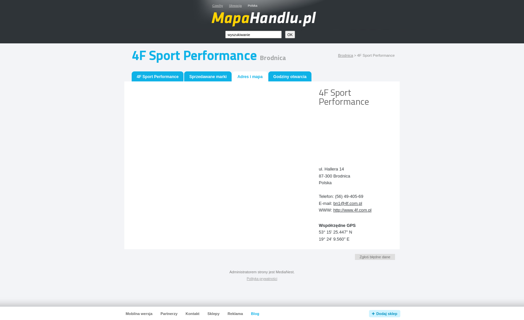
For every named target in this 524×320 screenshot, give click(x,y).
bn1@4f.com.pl (347, 203)
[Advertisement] (349, 131)
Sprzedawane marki (208, 76)
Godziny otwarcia (289, 76)
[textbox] (253, 34)
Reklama (235, 314)
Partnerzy (168, 314)
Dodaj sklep (386, 314)
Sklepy (214, 314)
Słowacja (235, 5)
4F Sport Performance (157, 76)
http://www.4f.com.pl (352, 210)
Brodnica (345, 55)
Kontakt (192, 314)
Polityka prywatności (262, 279)
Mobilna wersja (139, 314)
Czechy (217, 5)
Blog (255, 314)
